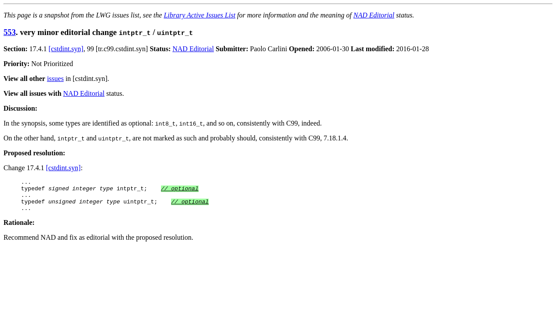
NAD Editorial (374, 15)
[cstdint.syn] (66, 48)
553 (9, 32)
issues (55, 78)
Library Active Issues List (199, 15)
